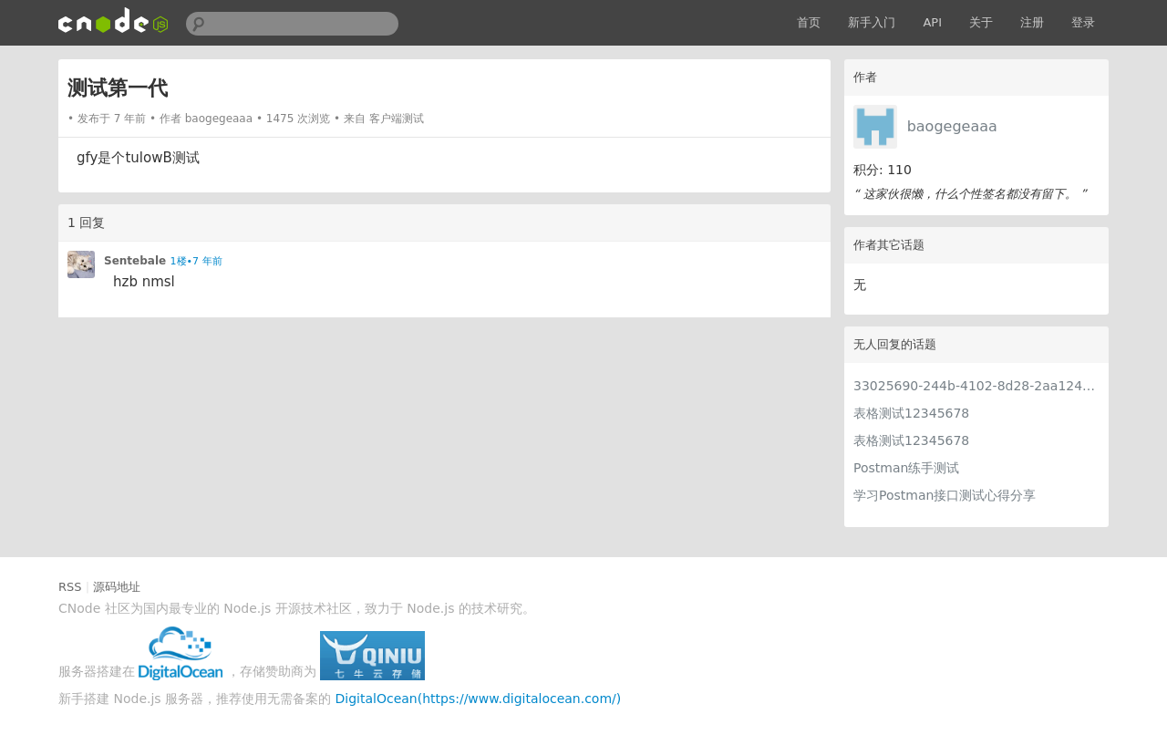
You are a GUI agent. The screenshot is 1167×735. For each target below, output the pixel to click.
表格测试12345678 (911, 413)
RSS (70, 587)
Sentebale (135, 260)
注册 (1032, 22)
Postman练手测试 (906, 468)
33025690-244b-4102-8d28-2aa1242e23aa (976, 385)
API (932, 22)
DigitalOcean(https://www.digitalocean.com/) (479, 698)
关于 (981, 22)
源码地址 (116, 587)
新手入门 (871, 22)
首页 (809, 22)
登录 (1083, 22)
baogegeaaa (952, 126)
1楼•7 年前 (196, 261)
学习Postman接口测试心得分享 (944, 495)
